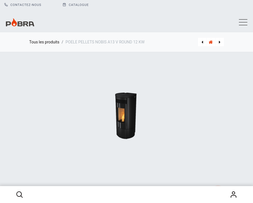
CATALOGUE (76, 5)
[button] (20, 194)
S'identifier (233, 194)
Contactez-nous (22, 5)
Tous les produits (44, 42)
